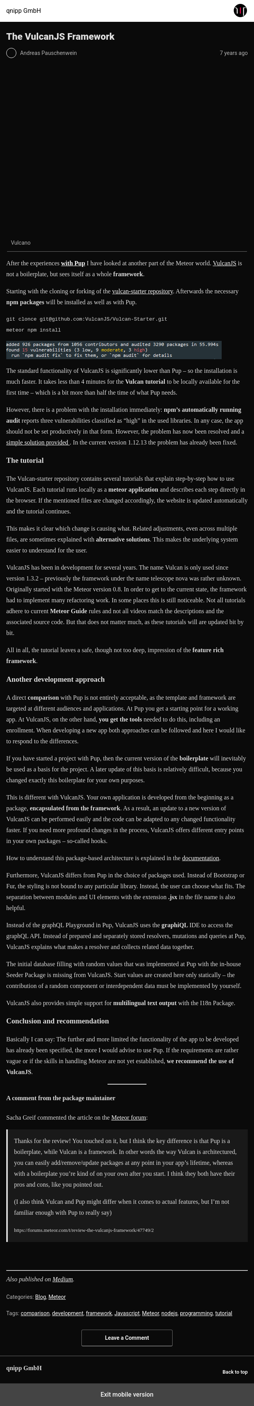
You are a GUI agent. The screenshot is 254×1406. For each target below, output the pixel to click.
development (68, 1313)
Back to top (235, 1372)
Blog (40, 1297)
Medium (63, 1279)
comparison (35, 1313)
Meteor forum (128, 1117)
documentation (200, 858)
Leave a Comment (127, 1338)
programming (196, 1313)
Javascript (127, 1313)
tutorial (223, 1313)
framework (99, 1313)
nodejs (169, 1313)
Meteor (56, 1297)
